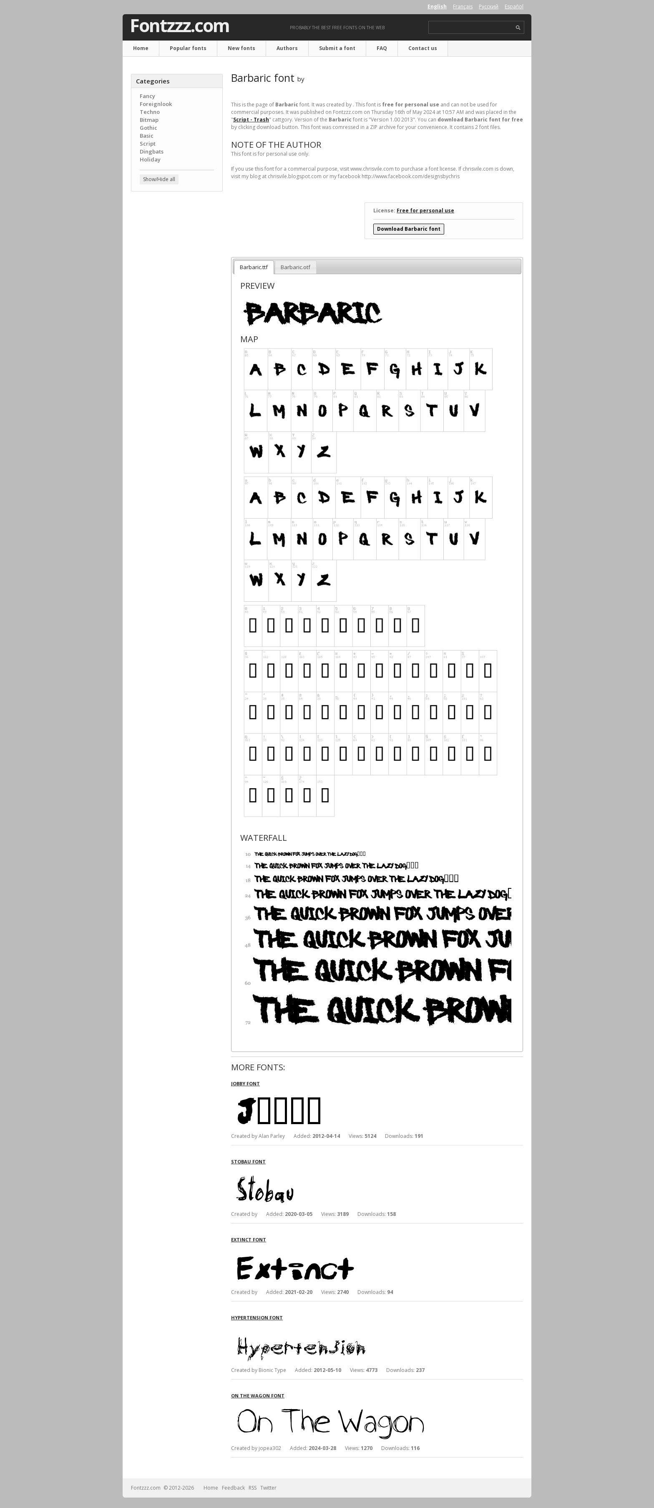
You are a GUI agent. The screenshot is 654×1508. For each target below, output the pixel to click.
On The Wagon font (257, 1395)
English (437, 6)
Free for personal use (425, 210)
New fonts (241, 48)
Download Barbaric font (408, 228)
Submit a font (337, 48)
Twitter (268, 1487)
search (518, 27)
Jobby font (245, 1083)
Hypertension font (257, 1317)
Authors (287, 48)
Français (463, 6)
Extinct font (248, 1239)
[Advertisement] (177, 332)
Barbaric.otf (295, 267)
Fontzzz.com (179, 25)
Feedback (233, 1487)
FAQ (382, 48)
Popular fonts (188, 48)
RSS (253, 1487)
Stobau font (248, 1161)
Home (140, 48)
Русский (488, 6)
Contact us (422, 48)
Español (514, 6)
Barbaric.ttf (254, 267)
